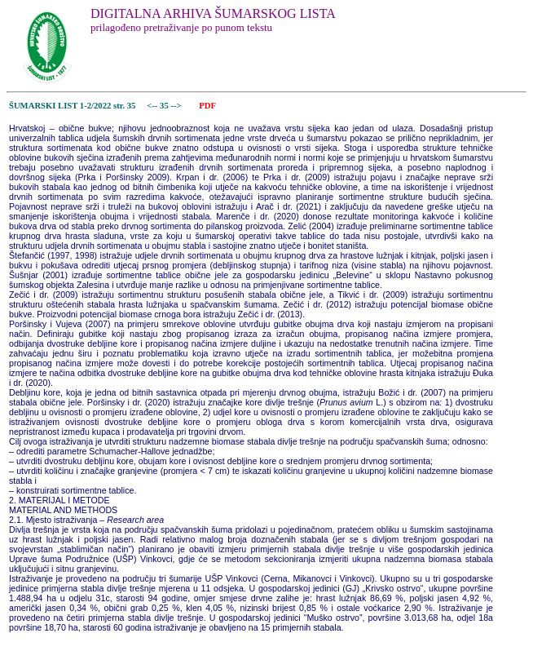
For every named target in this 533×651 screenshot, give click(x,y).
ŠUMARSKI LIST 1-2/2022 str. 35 (72, 105)
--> (176, 105)
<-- (153, 105)
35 (165, 105)
